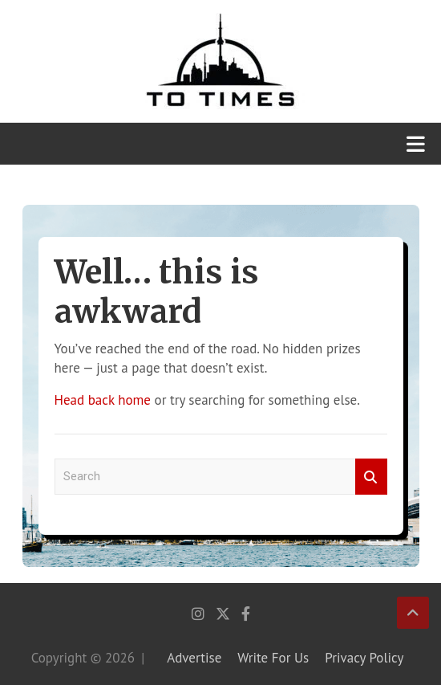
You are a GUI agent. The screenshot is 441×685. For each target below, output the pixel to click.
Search (371, 477)
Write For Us (273, 658)
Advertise (194, 658)
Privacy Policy (364, 658)
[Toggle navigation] (416, 143)
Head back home (103, 400)
